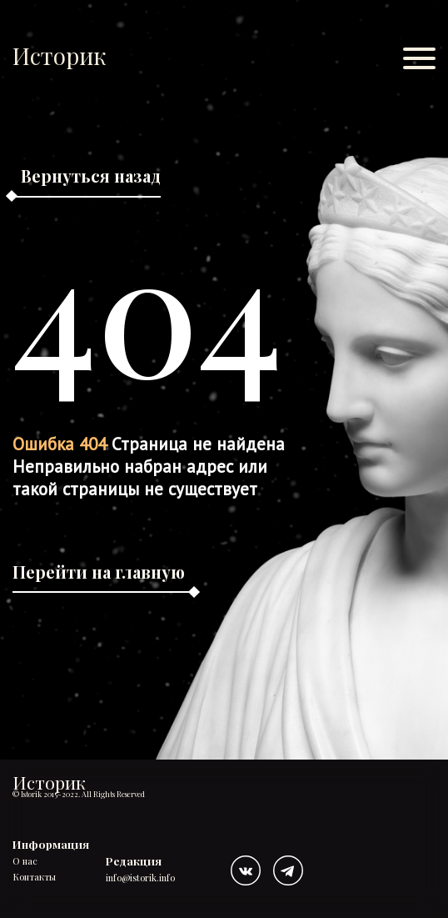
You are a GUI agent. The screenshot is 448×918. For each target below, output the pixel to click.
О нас (24, 861)
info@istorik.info (140, 878)
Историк (59, 56)
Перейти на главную (98, 571)
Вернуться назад (91, 175)
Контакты (34, 877)
